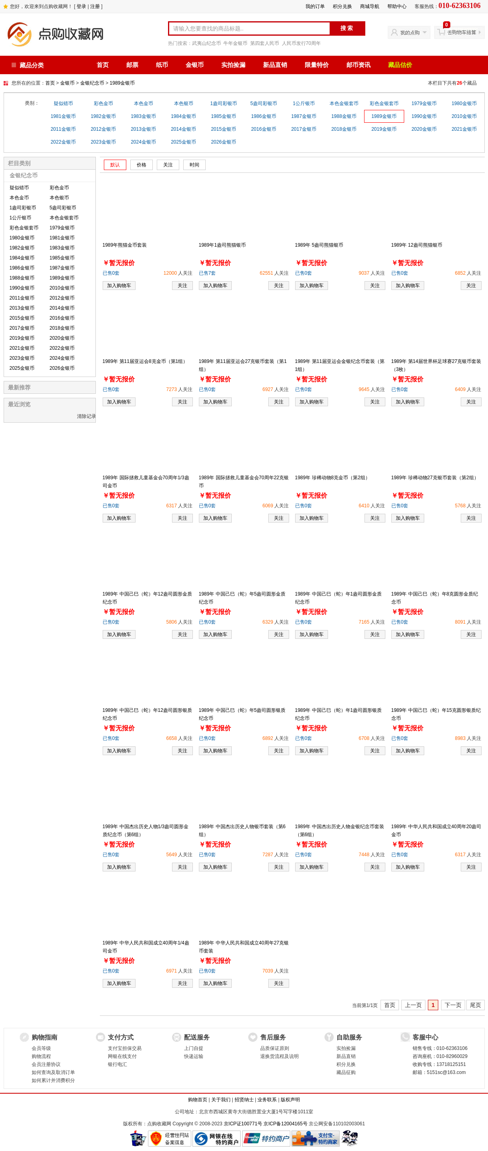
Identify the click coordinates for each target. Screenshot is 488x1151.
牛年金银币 (235, 43)
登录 (81, 6)
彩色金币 (103, 103)
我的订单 (315, 6)
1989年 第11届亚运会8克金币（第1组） (145, 361)
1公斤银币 (304, 103)
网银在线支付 (122, 1056)
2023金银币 (103, 142)
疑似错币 (63, 103)
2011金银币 (63, 129)
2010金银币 (464, 116)
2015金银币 (223, 129)
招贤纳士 (244, 1099)
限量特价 (317, 65)
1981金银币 (63, 116)
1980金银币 (464, 103)
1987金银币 (303, 116)
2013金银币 (143, 129)
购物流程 (41, 1056)
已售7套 (207, 273)
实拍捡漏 (233, 65)
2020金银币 (424, 129)
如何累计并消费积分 (53, 1080)
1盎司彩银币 (223, 103)
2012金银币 (103, 129)
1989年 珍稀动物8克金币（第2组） (332, 477)
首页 (103, 65)
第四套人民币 (264, 43)
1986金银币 (263, 116)
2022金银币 (63, 142)
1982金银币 (103, 116)
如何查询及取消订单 (53, 1072)
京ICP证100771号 (243, 1124)
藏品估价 (400, 65)
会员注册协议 (46, 1064)
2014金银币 (183, 129)
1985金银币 (223, 116)
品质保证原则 (274, 1048)
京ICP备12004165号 (285, 1124)
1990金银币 (424, 116)
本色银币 (183, 103)
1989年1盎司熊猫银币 (222, 245)
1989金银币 (122, 83)
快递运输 (193, 1056)
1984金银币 (183, 116)
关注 (182, 285)
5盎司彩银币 (263, 103)
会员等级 (41, 1048)
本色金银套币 (344, 103)
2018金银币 (343, 129)
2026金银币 (223, 142)
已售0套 (111, 273)
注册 (95, 6)
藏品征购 (346, 1072)
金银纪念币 (92, 83)
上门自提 (193, 1048)
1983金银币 (143, 116)
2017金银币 (303, 129)
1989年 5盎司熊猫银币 (319, 245)
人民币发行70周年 (301, 43)
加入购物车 (119, 285)
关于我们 (221, 1099)
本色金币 (143, 103)
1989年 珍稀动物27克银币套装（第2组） (435, 477)
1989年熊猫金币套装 (125, 245)
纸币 (162, 65)
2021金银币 (464, 129)
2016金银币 (263, 129)
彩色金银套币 (384, 103)
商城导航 (369, 6)
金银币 (195, 65)
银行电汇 (117, 1064)
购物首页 (197, 1099)
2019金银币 (384, 129)
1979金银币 (424, 103)
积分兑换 (342, 6)
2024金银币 (143, 142)
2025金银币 (183, 142)
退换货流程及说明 (279, 1056)
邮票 (132, 65)
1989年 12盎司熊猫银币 (416, 245)
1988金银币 (343, 116)
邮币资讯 (358, 65)
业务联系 (267, 1099)
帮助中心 (397, 6)
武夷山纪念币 (206, 43)
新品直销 (275, 65)
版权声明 (290, 1099)
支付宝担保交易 (125, 1048)
